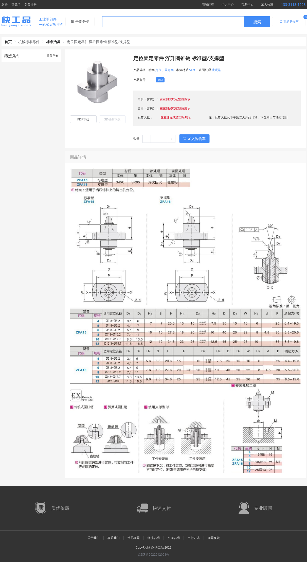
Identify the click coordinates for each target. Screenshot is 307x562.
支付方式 (194, 538)
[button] (147, 139)
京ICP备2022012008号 (153, 554)
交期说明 (174, 538)
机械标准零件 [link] (29, 41)
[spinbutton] (158, 139)
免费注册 (30, 4)
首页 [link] (8, 41)
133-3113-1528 (293, 4)
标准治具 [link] (53, 41)
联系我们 (113, 538)
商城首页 (208, 4)
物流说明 (154, 538)
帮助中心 (247, 4)
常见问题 (134, 538)
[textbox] (173, 21)
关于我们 (93, 538)
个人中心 (228, 4)
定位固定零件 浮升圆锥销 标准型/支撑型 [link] (99, 41)
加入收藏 (267, 4)
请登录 (16, 4)
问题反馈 (214, 538)
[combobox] (186, 21)
